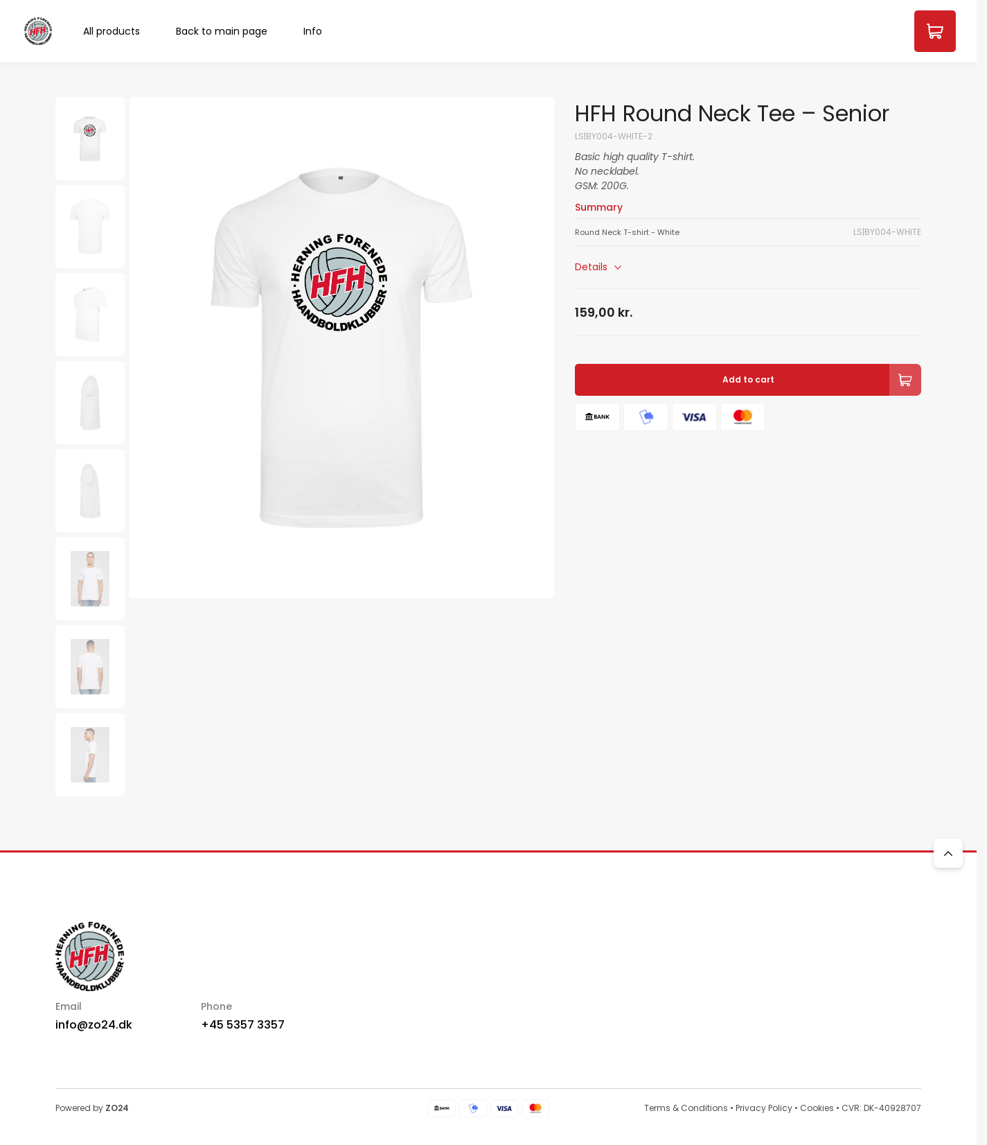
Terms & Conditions (686, 1108)
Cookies (817, 1108)
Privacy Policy (764, 1108)
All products (111, 31)
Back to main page (221, 31)
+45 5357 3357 (243, 1025)
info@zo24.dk (93, 1025)
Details (600, 267)
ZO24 (117, 1108)
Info (312, 31)
